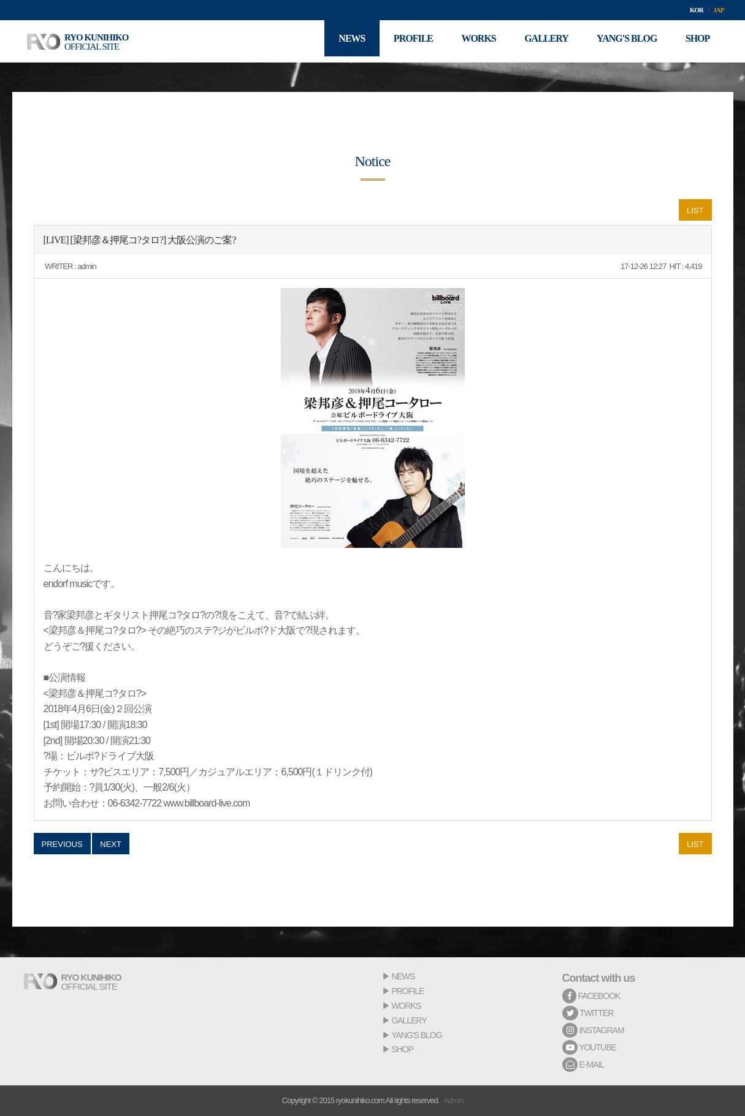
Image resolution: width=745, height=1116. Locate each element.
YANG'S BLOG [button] (624, 41)
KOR (696, 9)
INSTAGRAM (593, 1030)
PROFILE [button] (403, 41)
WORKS (406, 1006)
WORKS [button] (471, 41)
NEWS (403, 976)
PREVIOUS (62, 844)
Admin (453, 1100)
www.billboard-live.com (207, 803)
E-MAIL (583, 1064)
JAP (718, 9)
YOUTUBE (589, 1047)
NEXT (110, 844)
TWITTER (588, 1013)
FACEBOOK (591, 996)
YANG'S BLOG (416, 1035)
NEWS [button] (340, 41)
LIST (695, 210)
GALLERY (408, 1020)
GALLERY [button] (541, 41)
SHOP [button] (696, 41)
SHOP (402, 1049)
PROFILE (407, 991)
